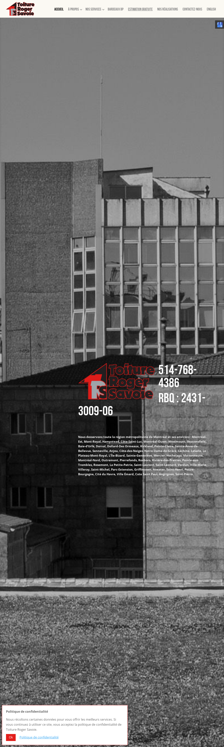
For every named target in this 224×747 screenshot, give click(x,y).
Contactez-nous (192, 9)
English (211, 9)
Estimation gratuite (140, 9)
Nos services (93, 9)
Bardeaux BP (115, 9)
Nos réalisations (167, 9)
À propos (73, 9)
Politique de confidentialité (39, 738)
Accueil (58, 9)
